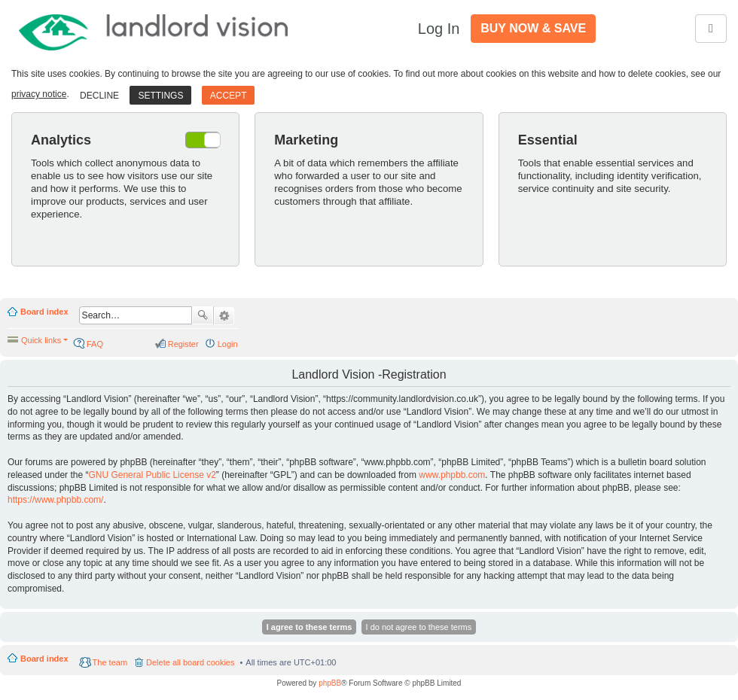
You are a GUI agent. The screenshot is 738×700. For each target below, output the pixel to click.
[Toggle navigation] (711, 28)
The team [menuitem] (110, 662)
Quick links (41, 340)
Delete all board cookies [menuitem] (190, 662)
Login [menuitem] (228, 343)
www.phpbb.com (452, 475)
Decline (99, 95)
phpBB (330, 683)
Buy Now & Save (533, 28)
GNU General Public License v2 (151, 475)
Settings (160, 95)
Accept (228, 95)
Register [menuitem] (183, 343)
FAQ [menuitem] (95, 343)
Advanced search (224, 316)
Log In (439, 28)
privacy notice (38, 94)
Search (202, 315)
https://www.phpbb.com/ (55, 500)
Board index (44, 311)
